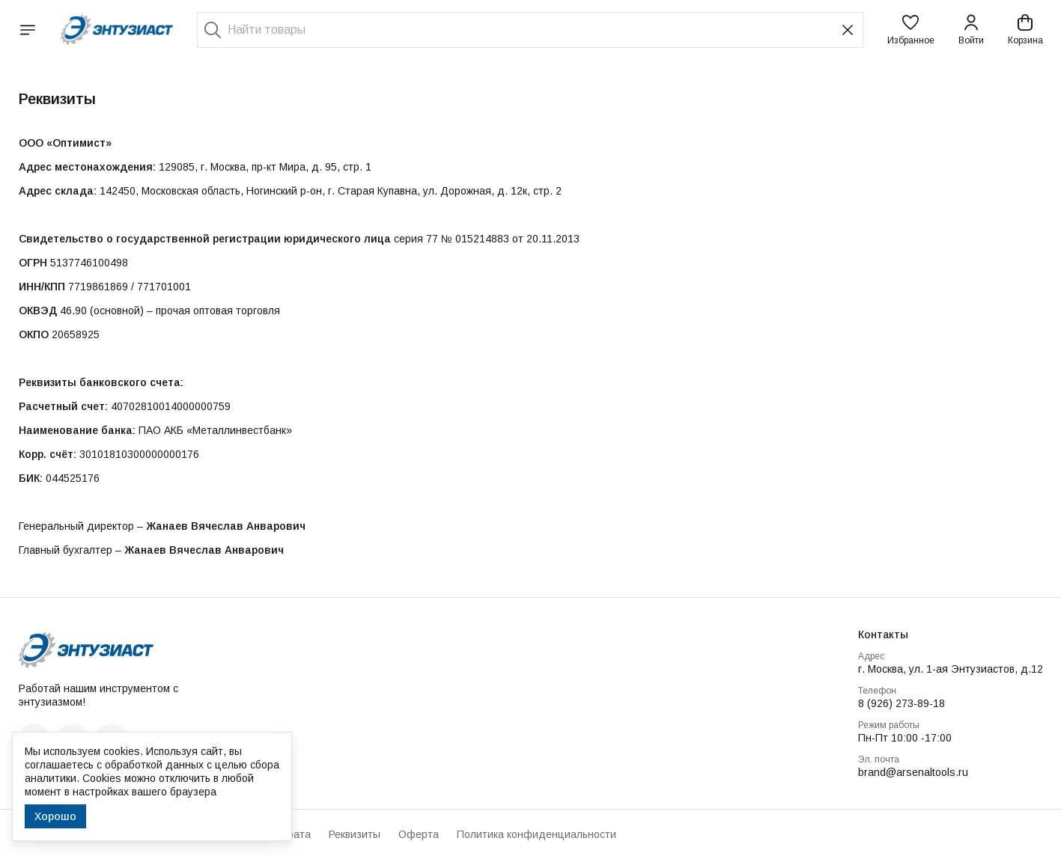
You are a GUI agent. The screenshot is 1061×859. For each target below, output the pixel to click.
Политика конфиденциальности (536, 834)
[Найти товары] (530, 30)
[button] (910, 29)
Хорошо (55, 816)
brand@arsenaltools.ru (913, 772)
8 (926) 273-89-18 (901, 703)
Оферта (418, 834)
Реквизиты (354, 834)
